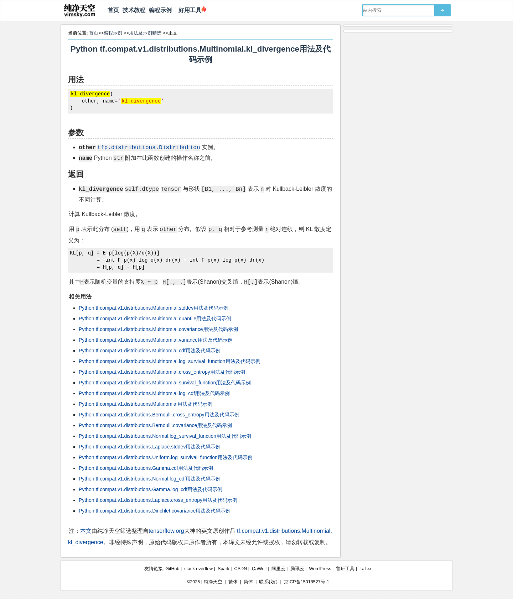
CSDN (240, 568)
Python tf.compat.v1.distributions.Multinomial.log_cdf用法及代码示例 (154, 393)
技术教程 (134, 10)
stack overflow (198, 568)
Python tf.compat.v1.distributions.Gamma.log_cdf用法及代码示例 (150, 489)
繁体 (233, 581)
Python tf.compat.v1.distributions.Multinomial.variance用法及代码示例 (156, 340)
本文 (86, 531)
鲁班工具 (345, 568)
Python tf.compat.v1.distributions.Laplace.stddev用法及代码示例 (150, 447)
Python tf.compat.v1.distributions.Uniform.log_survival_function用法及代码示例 (166, 457)
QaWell (259, 568)
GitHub (172, 568)
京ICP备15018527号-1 (306, 581)
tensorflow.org (166, 531)
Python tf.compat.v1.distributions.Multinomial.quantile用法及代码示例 (155, 318)
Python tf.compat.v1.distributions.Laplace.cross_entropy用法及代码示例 (158, 500)
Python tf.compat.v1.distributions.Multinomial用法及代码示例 (145, 404)
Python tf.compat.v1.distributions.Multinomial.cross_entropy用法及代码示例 (162, 372)
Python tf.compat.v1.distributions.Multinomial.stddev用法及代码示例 (153, 308)
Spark (223, 568)
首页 (113, 10)
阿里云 (278, 568)
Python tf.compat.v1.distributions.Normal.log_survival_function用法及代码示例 (165, 436)
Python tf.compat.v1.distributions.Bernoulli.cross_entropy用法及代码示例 (159, 414)
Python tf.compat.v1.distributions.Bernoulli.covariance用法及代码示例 (155, 425)
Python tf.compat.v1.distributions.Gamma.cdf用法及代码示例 (146, 468)
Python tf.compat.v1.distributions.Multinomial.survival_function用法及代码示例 (165, 382)
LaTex (365, 568)
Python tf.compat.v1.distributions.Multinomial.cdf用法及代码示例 (150, 350)
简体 (248, 581)
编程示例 (160, 10)
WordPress (320, 568)
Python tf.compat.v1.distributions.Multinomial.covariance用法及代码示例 (158, 329)
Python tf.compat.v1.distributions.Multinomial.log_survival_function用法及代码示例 (169, 361)
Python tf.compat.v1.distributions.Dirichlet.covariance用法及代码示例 (154, 511)
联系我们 (268, 581)
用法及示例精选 (145, 33)
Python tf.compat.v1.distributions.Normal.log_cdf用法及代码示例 (150, 479)
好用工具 (188, 10)
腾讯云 (297, 568)
